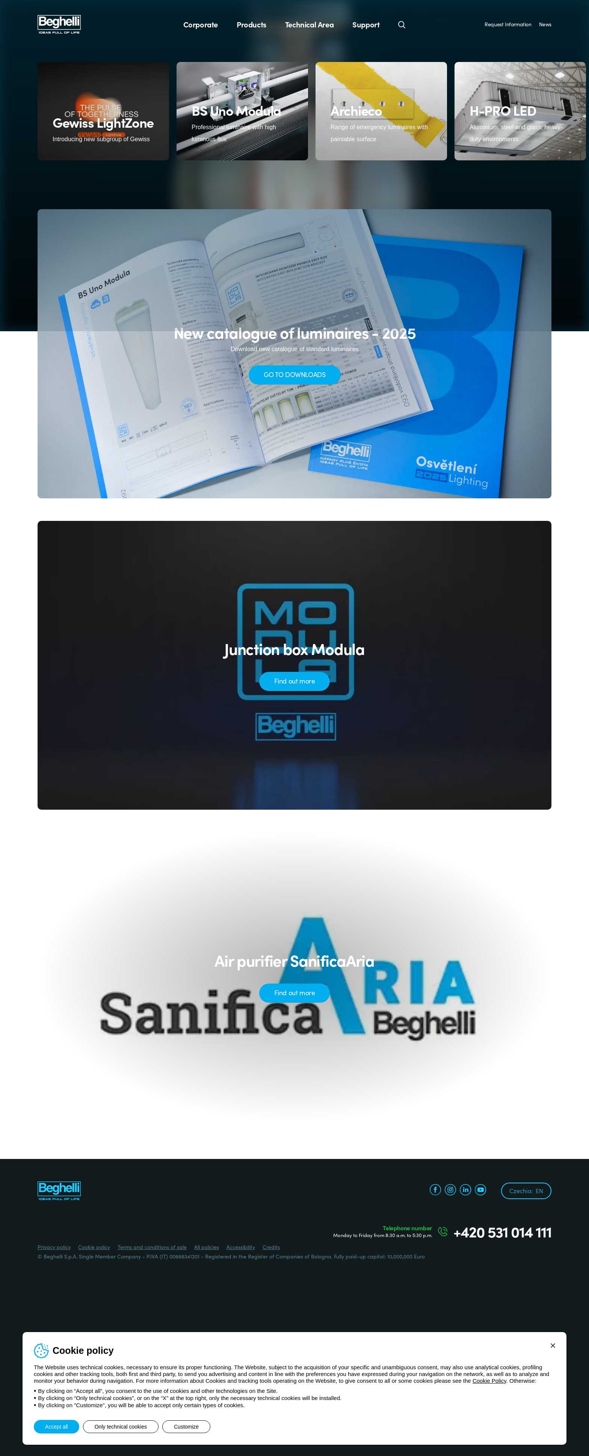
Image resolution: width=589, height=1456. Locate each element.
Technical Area (309, 24)
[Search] (402, 24)
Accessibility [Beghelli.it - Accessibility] (241, 1247)
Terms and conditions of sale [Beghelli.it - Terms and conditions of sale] (152, 1247)
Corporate (200, 24)
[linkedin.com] (465, 1190)
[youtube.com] (480, 1190)
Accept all (56, 1427)
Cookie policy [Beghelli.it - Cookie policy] (94, 1247)
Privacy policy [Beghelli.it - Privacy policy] (54, 1247)
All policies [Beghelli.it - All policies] (206, 1247)
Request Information (508, 24)
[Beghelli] (59, 24)
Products (251, 24)
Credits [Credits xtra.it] (271, 1247)
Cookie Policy (489, 1381)
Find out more (294, 680)
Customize (186, 1427)
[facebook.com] (435, 1190)
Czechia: (526, 1190)
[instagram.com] (450, 1190)
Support (365, 24)
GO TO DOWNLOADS (295, 374)
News (545, 24)
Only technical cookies (121, 1427)
